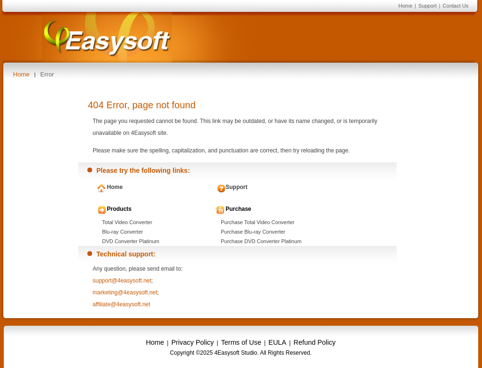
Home (405, 6)
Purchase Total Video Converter (257, 222)
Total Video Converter (127, 222)
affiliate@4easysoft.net (121, 304)
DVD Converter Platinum (130, 241)
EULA (277, 342)
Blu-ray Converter (122, 232)
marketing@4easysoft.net (125, 292)
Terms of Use (241, 342)
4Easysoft (107, 37)
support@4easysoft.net (122, 280)
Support (427, 6)
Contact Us (455, 6)
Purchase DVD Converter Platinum (261, 241)
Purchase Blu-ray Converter (253, 232)
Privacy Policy (192, 342)
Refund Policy (314, 342)
